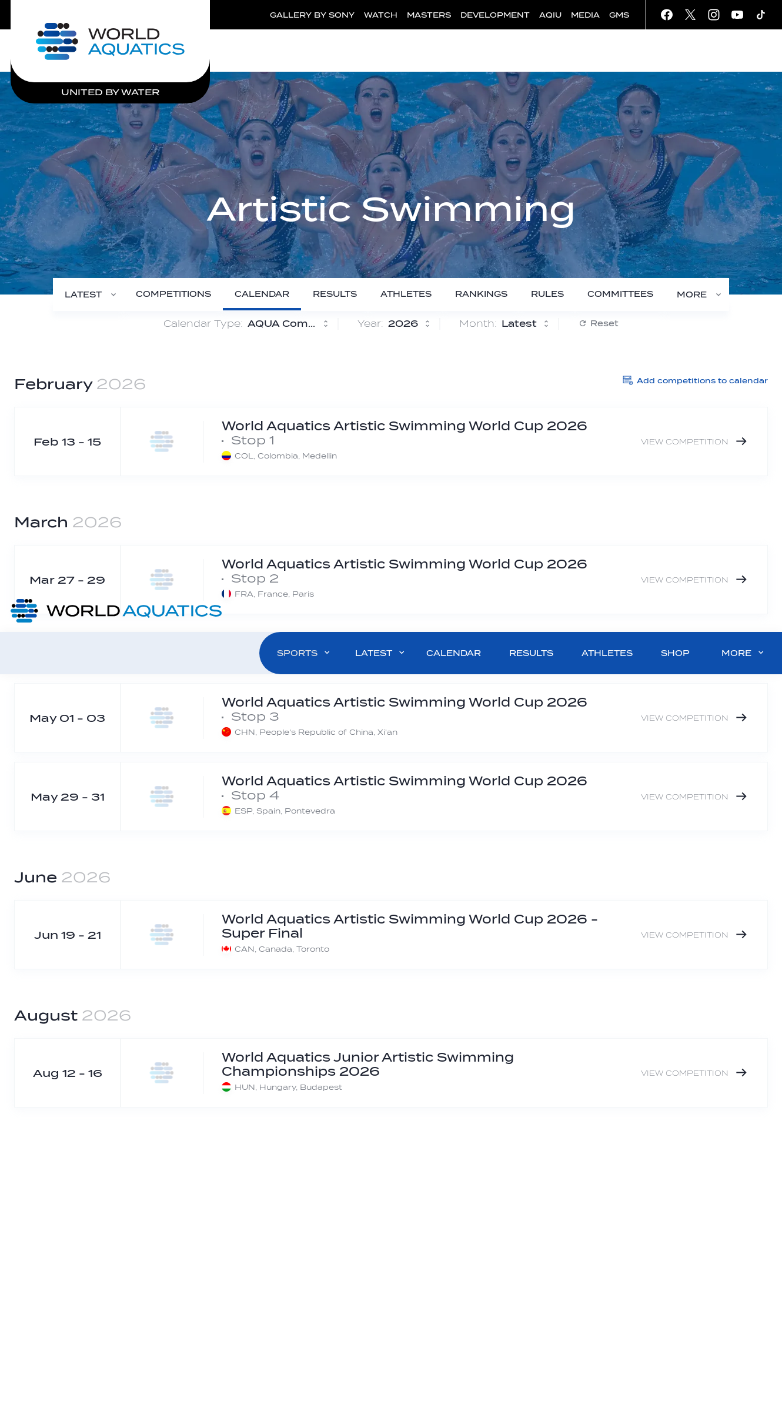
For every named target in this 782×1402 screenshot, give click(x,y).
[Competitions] (173, 57)
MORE (743, 21)
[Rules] (547, 57)
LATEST (380, 21)
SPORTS (304, 21)
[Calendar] (262, 57)
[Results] (335, 57)
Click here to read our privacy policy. (391, 1364)
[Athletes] (406, 57)
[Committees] (620, 57)
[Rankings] (481, 57)
